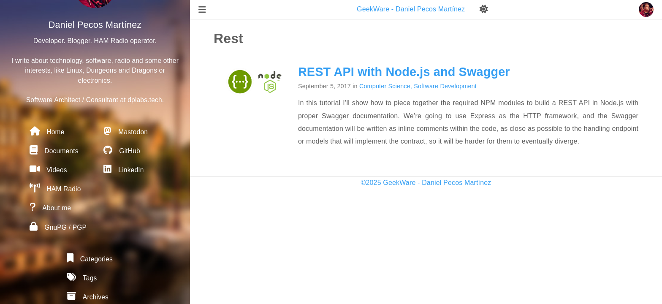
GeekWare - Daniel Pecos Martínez (412, 9)
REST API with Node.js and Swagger (404, 72)
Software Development (445, 86)
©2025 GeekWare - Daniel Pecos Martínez (426, 182)
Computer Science (384, 86)
